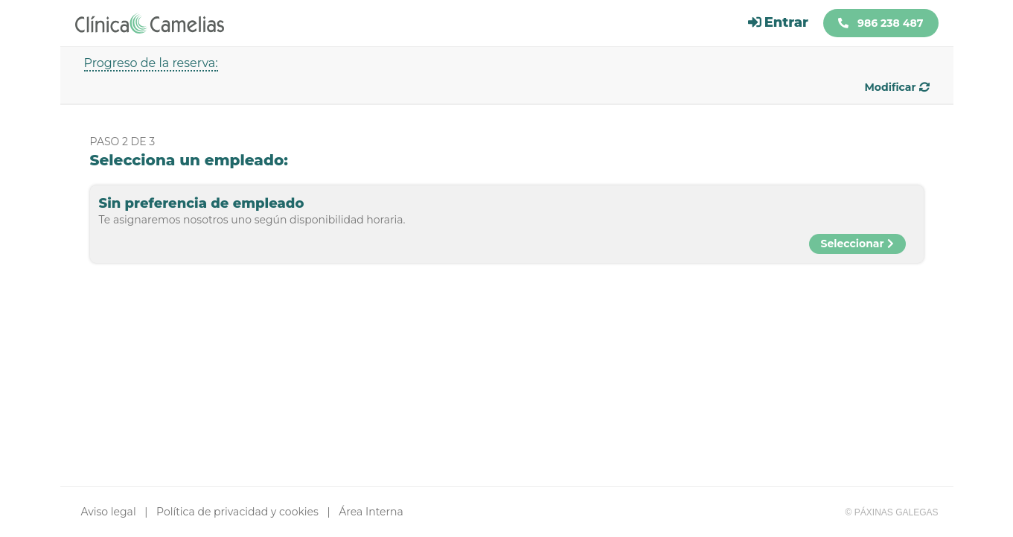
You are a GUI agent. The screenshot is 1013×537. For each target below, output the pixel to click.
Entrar (778, 22)
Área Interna (371, 511)
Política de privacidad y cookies (237, 511)
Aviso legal (108, 511)
